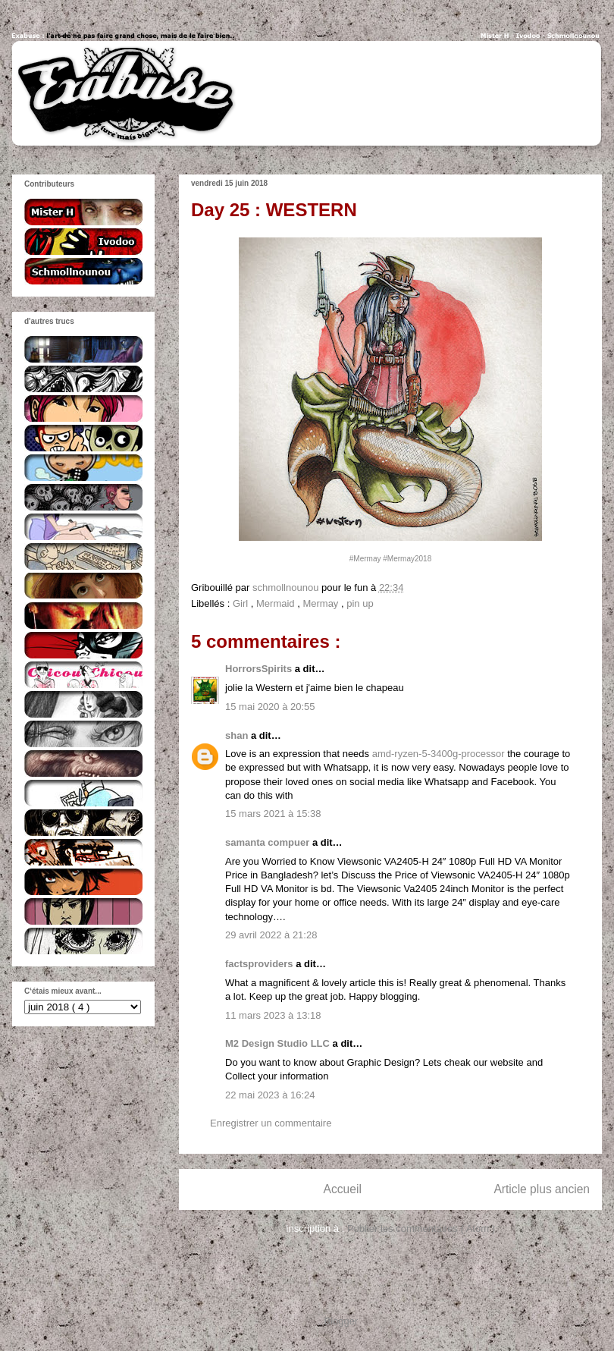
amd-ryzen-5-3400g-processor (438, 753)
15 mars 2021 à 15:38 (273, 813)
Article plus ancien (541, 1189)
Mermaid (276, 603)
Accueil (343, 1189)
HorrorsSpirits (260, 668)
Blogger (341, 1321)
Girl (242, 603)
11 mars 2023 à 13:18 (273, 1015)
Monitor (545, 861)
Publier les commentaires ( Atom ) (421, 1228)
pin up (359, 603)
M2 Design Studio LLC (279, 1043)
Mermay (321, 603)
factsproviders (260, 963)
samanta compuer (268, 842)
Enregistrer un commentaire (270, 1123)
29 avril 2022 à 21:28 (271, 935)
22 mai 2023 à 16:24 (270, 1095)
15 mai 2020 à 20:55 (270, 706)
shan (238, 735)
